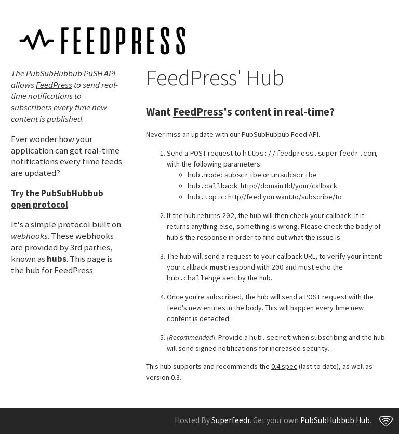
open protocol (39, 204)
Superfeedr (230, 420)
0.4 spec (284, 366)
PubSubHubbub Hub (335, 420)
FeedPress (54, 85)
